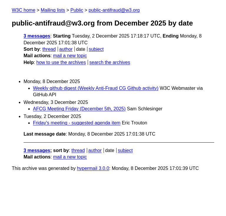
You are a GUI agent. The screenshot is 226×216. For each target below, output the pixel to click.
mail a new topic (70, 55)
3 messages (37, 35)
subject (96, 49)
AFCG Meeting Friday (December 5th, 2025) (79, 108)
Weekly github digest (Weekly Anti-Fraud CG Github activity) (95, 88)
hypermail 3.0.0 (93, 168)
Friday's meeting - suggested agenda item (76, 122)
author (65, 49)
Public (76, 10)
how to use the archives (61, 62)
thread (49, 49)
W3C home (23, 10)
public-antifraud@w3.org (114, 10)
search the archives (109, 62)
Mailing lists (53, 10)
